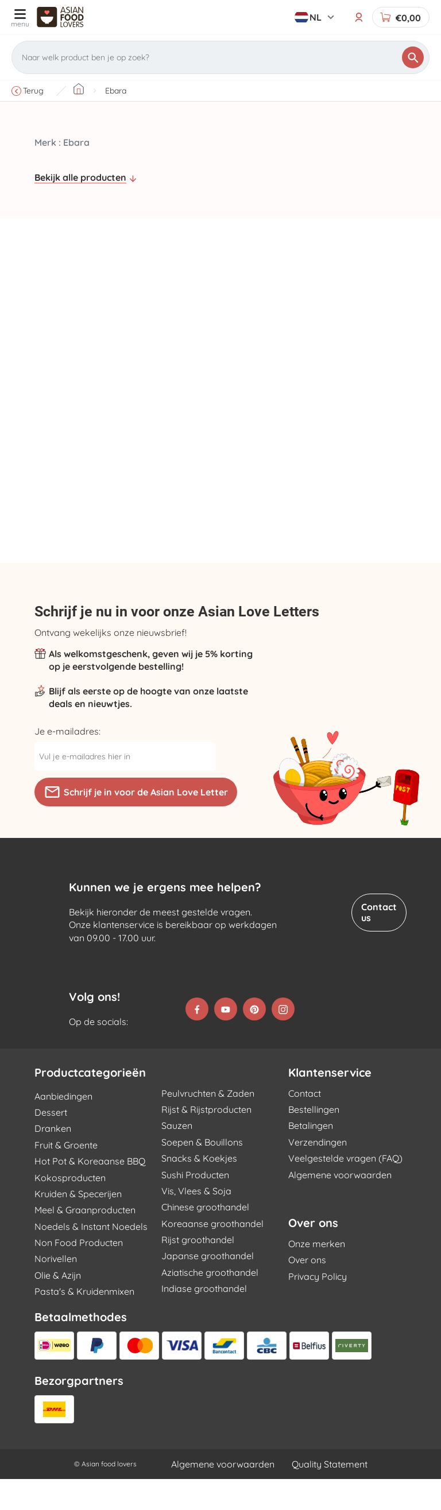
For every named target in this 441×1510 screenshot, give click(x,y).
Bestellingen (313, 1140)
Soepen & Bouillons (202, 1173)
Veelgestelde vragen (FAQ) (345, 1189)
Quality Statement (330, 1495)
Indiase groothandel (204, 1320)
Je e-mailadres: (67, 731)
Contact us (379, 912)
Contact (304, 1124)
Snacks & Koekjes (199, 1189)
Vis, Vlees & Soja (196, 1222)
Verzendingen (317, 1173)
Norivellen (55, 1290)
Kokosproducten (70, 1208)
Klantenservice (330, 1104)
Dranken (52, 1160)
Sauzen (176, 1157)
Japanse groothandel (207, 1287)
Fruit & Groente (66, 1176)
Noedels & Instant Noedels (91, 1257)
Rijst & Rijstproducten (206, 1140)
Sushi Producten (195, 1206)
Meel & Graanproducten (85, 1241)
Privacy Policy (317, 1307)
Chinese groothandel (205, 1238)
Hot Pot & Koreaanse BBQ (89, 1192)
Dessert (50, 1143)
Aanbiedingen (63, 1127)
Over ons (313, 1254)
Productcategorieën (90, 1104)
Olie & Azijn (57, 1306)
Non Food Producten (78, 1273)
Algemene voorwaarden (340, 1206)
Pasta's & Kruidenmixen (84, 1323)
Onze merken (316, 1274)
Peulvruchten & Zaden (207, 1124)
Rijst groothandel (197, 1270)
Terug (27, 91)
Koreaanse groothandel (212, 1254)
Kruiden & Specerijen (78, 1224)
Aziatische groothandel (209, 1303)
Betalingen (310, 1157)
